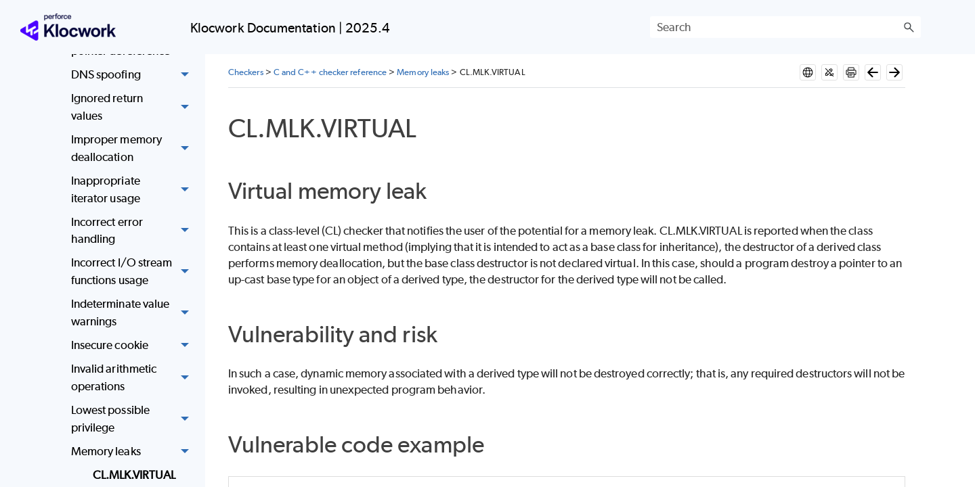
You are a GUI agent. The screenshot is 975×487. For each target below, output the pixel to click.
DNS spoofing (133, 75)
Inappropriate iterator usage (133, 189)
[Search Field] (785, 27)
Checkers (245, 72)
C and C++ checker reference (330, 72)
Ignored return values (133, 108)
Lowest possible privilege (133, 419)
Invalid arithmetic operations (133, 377)
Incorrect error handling (133, 231)
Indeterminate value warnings (133, 312)
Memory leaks (133, 451)
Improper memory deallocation (133, 148)
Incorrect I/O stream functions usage (133, 272)
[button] (908, 27)
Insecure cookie (133, 345)
